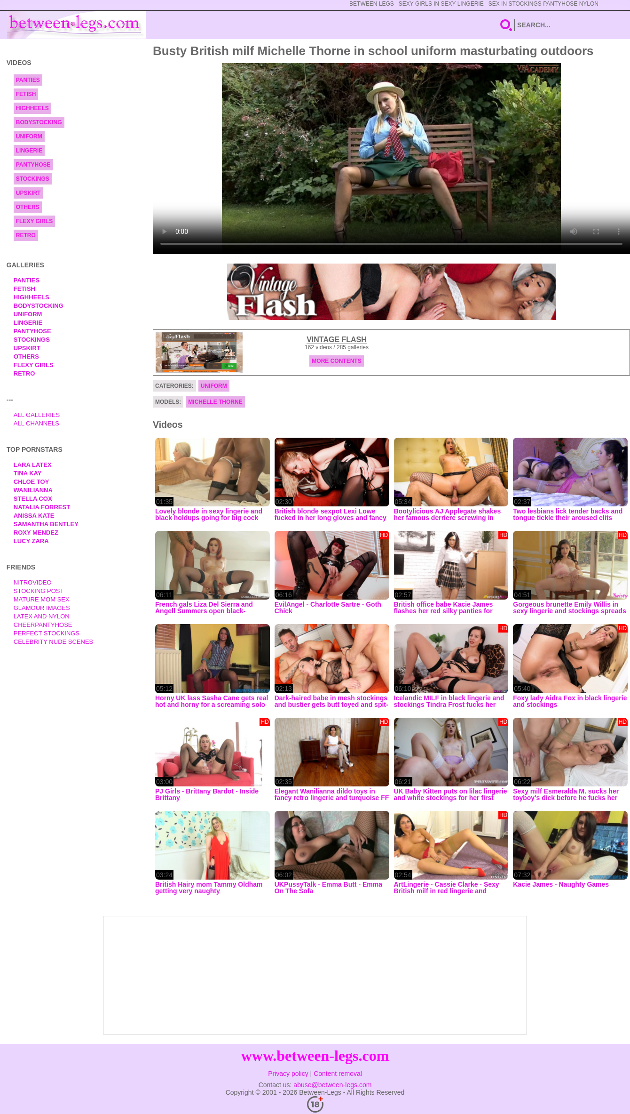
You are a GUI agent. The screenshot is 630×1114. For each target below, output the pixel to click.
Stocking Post (39, 590)
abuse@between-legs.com (332, 1085)
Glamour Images (42, 607)
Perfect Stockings (46, 633)
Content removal (338, 1073)
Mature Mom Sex (42, 599)
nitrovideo (33, 582)
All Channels (36, 423)
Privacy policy (288, 1073)
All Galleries (37, 414)
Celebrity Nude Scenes (54, 641)
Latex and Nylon (42, 616)
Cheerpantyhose (43, 624)
